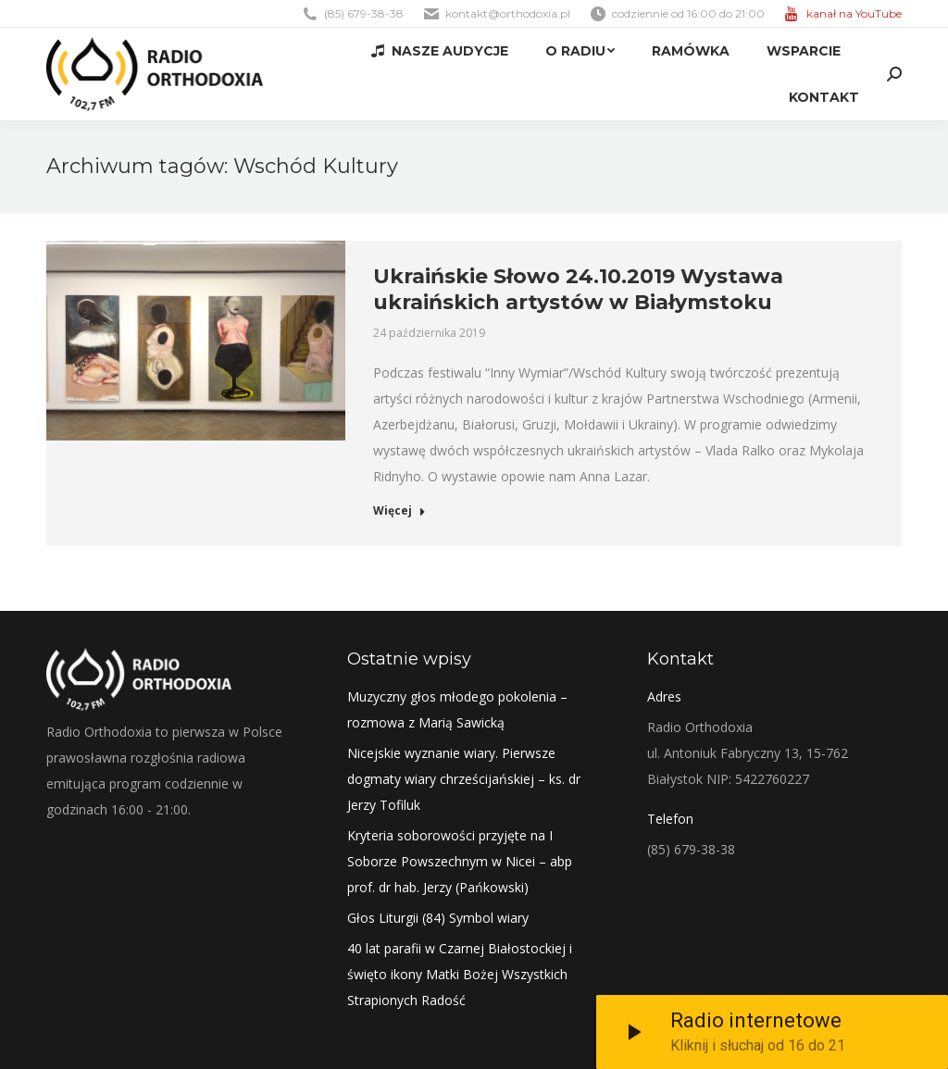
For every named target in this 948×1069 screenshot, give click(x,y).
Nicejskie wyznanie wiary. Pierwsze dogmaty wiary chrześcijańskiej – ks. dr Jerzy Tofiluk (463, 779)
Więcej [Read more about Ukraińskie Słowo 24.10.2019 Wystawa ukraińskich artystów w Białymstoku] (399, 510)
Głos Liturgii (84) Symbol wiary (438, 917)
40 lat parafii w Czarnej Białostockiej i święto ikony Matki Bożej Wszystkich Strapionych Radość (459, 974)
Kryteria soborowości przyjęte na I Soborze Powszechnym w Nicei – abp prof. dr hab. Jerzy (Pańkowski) (459, 861)
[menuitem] (439, 51)
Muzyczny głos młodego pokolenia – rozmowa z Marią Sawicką (457, 709)
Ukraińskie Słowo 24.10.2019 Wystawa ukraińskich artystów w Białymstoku (578, 289)
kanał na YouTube (854, 13)
